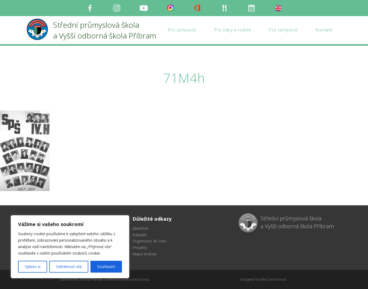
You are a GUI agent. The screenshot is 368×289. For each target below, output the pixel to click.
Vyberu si (32, 266)
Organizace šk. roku (149, 241)
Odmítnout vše (69, 266)
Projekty (139, 247)
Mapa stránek (144, 253)
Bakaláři (139, 234)
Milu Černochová (273, 279)
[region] (70, 246)
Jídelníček (140, 228)
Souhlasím (106, 266)
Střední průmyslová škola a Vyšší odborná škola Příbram (297, 222)
